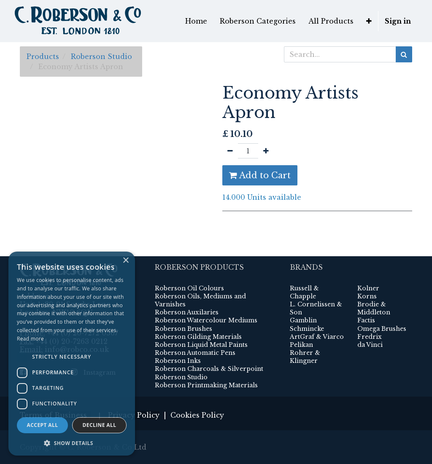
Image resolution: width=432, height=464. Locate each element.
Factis (366, 320)
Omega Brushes (381, 329)
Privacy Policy (133, 415)
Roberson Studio (101, 56)
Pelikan (301, 345)
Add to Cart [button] (260, 175)
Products (43, 56)
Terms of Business (55, 415)
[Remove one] (230, 150)
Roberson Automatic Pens (195, 353)
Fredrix (369, 337)
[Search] (404, 54)
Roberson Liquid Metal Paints (201, 345)
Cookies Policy (197, 415)
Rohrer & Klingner (305, 357)
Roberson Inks (178, 361)
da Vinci (370, 345)
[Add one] (266, 150)
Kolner (368, 288)
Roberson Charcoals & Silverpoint (209, 369)
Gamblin (303, 320)
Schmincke (307, 329)
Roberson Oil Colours (189, 288)
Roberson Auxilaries (187, 312)
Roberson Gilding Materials (198, 337)
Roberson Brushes (183, 329)
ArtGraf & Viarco (317, 337)
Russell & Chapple (304, 292)
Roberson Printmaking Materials (206, 385)
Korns (367, 296)
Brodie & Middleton (373, 308)
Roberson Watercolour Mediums (206, 320)
